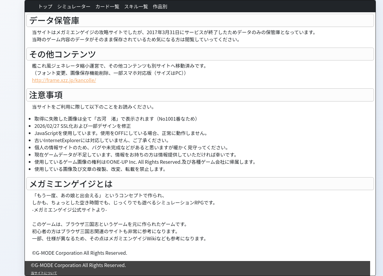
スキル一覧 (136, 6)
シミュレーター (74, 6)
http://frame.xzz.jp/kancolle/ (64, 80)
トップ (45, 6)
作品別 (160, 6)
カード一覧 (107, 6)
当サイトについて (44, 272)
